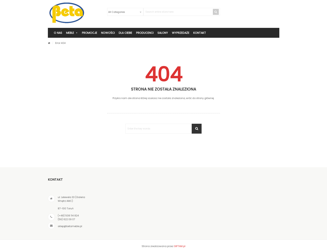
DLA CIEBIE (125, 33)
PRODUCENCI (145, 33)
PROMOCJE (89, 33)
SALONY (162, 33)
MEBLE (72, 33)
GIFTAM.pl (179, 246)
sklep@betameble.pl (70, 226)
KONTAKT (199, 33)
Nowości (108, 33)
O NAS (58, 33)
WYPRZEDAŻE (180, 33)
